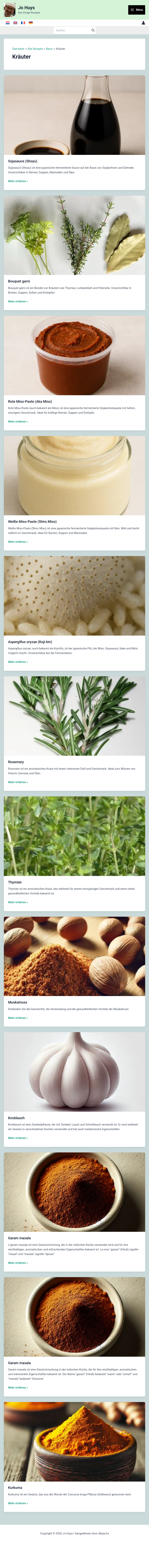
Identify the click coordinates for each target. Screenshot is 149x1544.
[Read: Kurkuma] (74, 1441)
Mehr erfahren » (18, 181)
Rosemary (16, 762)
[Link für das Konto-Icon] (143, 23)
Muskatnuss (17, 1002)
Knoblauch (16, 1118)
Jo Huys (26, 7)
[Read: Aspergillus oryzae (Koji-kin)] (74, 595)
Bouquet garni (19, 281)
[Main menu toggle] (136, 10)
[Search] (93, 30)
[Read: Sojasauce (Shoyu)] (74, 115)
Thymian (15, 882)
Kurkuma (15, 1488)
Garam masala (19, 1238)
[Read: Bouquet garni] (74, 235)
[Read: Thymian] (74, 836)
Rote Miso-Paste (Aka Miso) (30, 401)
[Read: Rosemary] (74, 716)
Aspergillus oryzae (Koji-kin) (30, 642)
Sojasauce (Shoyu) (22, 161)
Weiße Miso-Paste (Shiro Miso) (32, 522)
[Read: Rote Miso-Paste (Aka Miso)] (74, 355)
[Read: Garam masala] (74, 1192)
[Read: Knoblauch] (74, 1071)
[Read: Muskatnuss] (74, 956)
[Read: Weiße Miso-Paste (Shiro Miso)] (74, 475)
